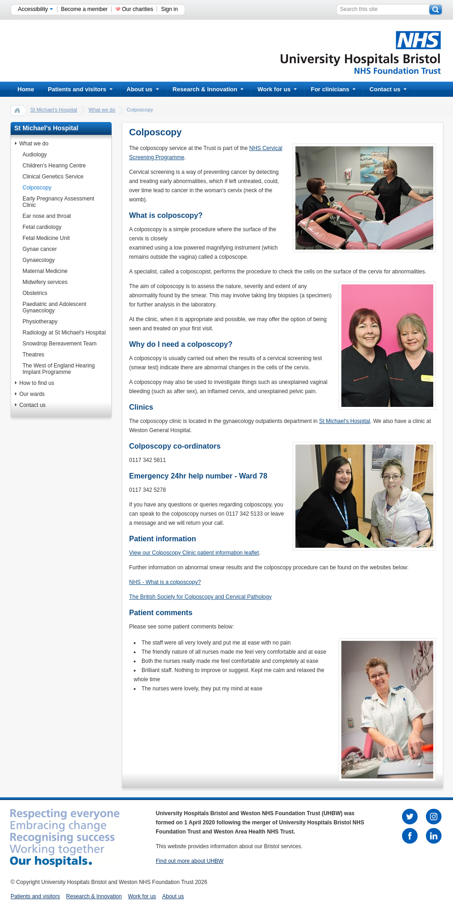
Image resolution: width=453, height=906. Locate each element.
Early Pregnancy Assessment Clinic (58, 201)
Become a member (84, 9)
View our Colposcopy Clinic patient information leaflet (194, 553)
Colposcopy (37, 187)
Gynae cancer (40, 249)
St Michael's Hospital (53, 109)
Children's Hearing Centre (54, 165)
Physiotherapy (40, 321)
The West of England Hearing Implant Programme (59, 368)
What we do (102, 109)
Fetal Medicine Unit (46, 238)
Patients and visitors (80, 89)
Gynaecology (39, 260)
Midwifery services (45, 282)
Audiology (35, 154)
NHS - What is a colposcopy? (165, 582)
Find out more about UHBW (189, 861)
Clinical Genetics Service (53, 176)
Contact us (388, 89)
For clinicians (333, 89)
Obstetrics (35, 293)
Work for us (277, 89)
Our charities (137, 9)
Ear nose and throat (47, 216)
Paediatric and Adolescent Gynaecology (54, 307)
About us (142, 89)
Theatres (33, 354)
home (17, 110)
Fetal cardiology (42, 227)
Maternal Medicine (45, 271)
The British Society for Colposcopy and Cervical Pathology (200, 597)
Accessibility (35, 9)
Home (25, 89)
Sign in (169, 9)
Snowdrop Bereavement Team (59, 343)
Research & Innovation (208, 89)
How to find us (36, 383)
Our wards (32, 394)
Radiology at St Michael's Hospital (64, 332)
